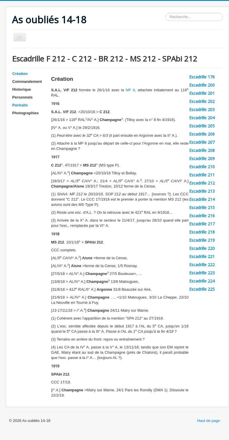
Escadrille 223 (202, 273)
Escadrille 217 (202, 224)
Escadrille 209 (202, 158)
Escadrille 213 (202, 191)
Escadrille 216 (202, 215)
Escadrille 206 (202, 134)
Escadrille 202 (202, 101)
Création (20, 73)
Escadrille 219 (202, 240)
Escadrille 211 (202, 175)
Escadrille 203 (202, 109)
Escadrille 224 (202, 281)
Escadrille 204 (202, 117)
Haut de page (208, 420)
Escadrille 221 (202, 256)
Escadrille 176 (202, 77)
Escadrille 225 (202, 289)
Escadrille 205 (202, 126)
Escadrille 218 (202, 232)
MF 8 (130, 90)
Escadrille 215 (202, 207)
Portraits (20, 105)
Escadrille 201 (202, 93)
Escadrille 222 (202, 264)
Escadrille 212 (202, 183)
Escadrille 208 (202, 150)
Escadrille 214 (202, 199)
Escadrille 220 (202, 248)
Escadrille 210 (202, 166)
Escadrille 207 (202, 142)
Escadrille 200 (202, 85)
